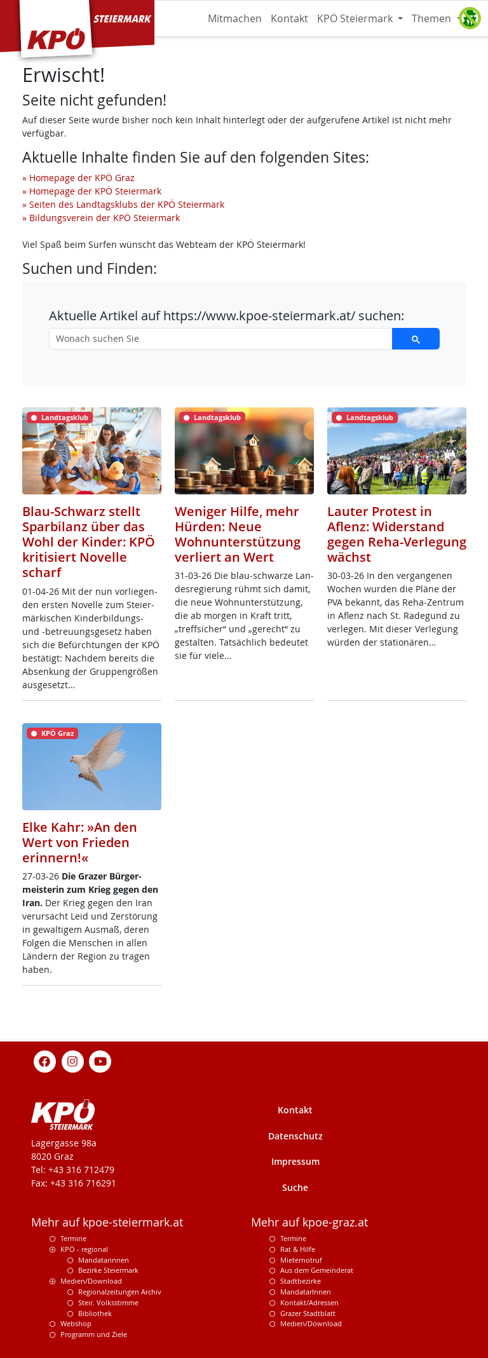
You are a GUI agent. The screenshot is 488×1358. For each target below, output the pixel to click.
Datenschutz (295, 1136)
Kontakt (289, 18)
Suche (295, 1187)
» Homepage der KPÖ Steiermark (91, 191)
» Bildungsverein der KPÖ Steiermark (101, 218)
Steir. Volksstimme (108, 1302)
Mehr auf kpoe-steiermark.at (107, 1222)
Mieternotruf (301, 1260)
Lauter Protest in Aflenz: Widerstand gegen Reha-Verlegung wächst (396, 534)
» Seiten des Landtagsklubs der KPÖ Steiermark (123, 204)
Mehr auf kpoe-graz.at (309, 1222)
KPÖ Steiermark (356, 18)
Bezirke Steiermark (108, 1270)
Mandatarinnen (103, 1260)
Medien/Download (91, 1281)
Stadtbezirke (300, 1281)
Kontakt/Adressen (309, 1302)
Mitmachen (235, 18)
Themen (433, 18)
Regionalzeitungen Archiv (119, 1291)
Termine (73, 1238)
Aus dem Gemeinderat (316, 1270)
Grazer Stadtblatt (308, 1313)
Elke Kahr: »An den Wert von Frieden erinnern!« (79, 842)
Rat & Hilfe (297, 1249)
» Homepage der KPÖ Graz (78, 178)
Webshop (76, 1323)
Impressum (295, 1161)
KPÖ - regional (84, 1249)
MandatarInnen (305, 1291)
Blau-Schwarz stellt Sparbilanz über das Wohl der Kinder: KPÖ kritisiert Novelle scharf (88, 541)
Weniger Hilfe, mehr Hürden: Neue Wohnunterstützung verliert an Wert (238, 534)
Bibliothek (95, 1313)
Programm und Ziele (93, 1334)
